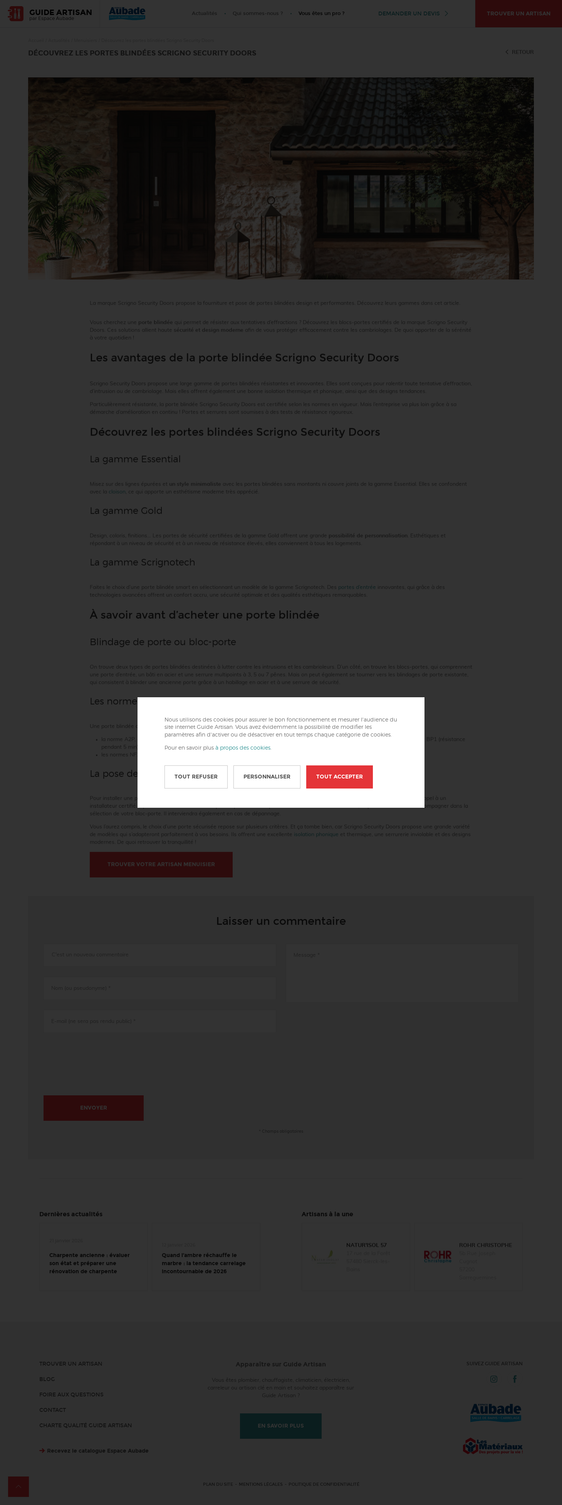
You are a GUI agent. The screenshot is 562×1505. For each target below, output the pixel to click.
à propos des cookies (242, 748)
